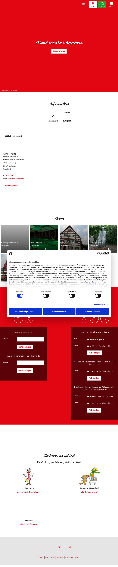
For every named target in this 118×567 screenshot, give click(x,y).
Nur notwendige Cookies (25, 312)
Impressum (59, 559)
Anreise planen (12, 186)
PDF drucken (95, 379)
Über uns (41, 559)
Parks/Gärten (94, 249)
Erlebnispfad (103, 249)
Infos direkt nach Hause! (89, 494)
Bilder (75, 339)
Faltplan (76, 397)
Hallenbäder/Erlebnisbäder (38, 249)
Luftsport (5, 249)
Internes (52, 559)
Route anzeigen (26, 347)
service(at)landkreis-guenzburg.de (28, 494)
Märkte (4, 277)
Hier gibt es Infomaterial (28, 526)
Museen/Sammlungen (67, 249)
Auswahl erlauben (59, 312)
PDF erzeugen (96, 353)
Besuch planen (59, 51)
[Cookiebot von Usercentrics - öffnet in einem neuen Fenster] (99, 253)
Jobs (46, 559)
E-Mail (76, 345)
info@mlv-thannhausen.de (16, 178)
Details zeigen (99, 304)
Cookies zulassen (93, 312)
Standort (77, 559)
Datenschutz (69, 559)
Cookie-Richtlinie (93, 284)
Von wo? (5, 339)
